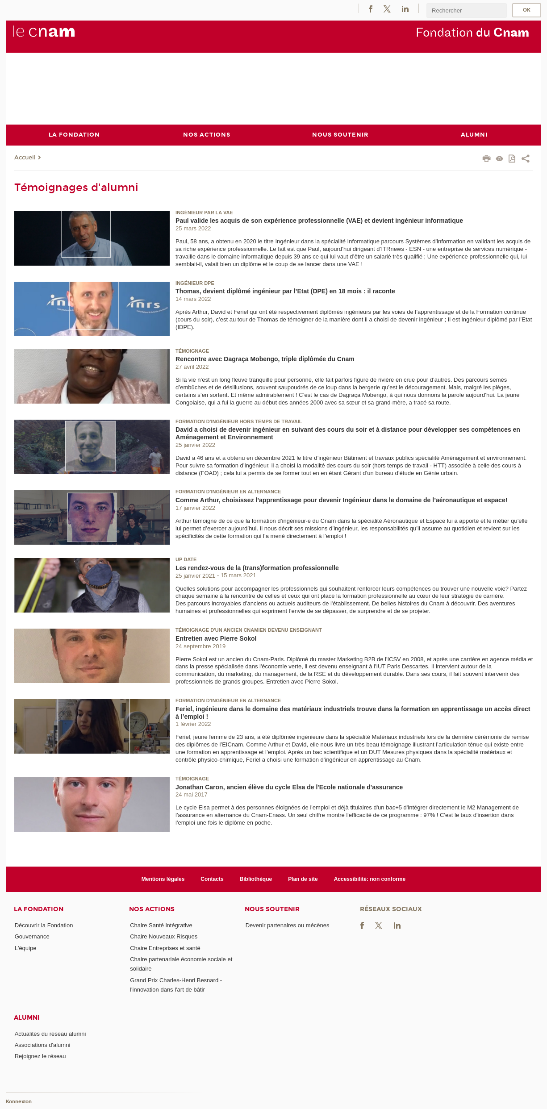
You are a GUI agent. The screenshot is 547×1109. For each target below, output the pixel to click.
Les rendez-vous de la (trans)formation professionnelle (257, 567)
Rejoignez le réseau (40, 1056)
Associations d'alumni (43, 1044)
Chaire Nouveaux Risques (163, 936)
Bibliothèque (256, 879)
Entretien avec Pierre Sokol (215, 638)
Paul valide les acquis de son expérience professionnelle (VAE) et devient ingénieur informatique (319, 220)
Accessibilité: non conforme (370, 879)
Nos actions (152, 909)
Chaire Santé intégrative (161, 925)
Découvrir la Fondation (44, 925)
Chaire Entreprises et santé (165, 947)
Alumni (27, 1017)
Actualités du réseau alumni (50, 1033)
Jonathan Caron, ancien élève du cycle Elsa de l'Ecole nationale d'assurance (289, 786)
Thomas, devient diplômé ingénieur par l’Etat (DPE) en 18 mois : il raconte (285, 291)
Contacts (211, 879)
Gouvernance (32, 936)
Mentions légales (163, 879)
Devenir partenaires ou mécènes (288, 925)
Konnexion (19, 1101)
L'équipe (26, 947)
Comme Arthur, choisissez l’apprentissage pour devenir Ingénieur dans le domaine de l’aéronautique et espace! (341, 500)
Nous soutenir (272, 909)
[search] (466, 10)
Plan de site (303, 879)
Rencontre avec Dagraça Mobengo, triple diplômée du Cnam (265, 359)
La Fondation (38, 909)
